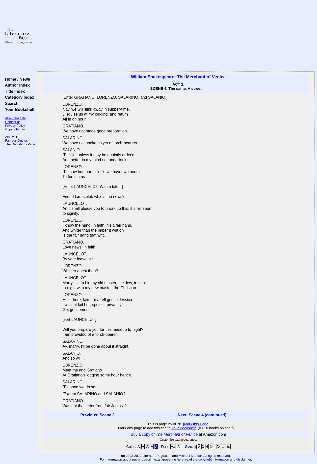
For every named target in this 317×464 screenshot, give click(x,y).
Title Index (14, 91)
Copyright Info (15, 129)
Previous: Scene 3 (97, 415)
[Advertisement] (176, 36)
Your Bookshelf (18, 109)
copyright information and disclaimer (224, 459)
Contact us (12, 122)
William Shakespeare (152, 76)
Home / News (16, 79)
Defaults (223, 447)
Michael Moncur (190, 456)
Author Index (16, 85)
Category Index (18, 97)
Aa (173, 447)
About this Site (15, 118)
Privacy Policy (15, 125)
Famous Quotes (16, 140)
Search (10, 103)
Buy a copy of (164, 434)
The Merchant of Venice (201, 76)
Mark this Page (196, 424)
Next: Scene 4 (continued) (202, 415)
